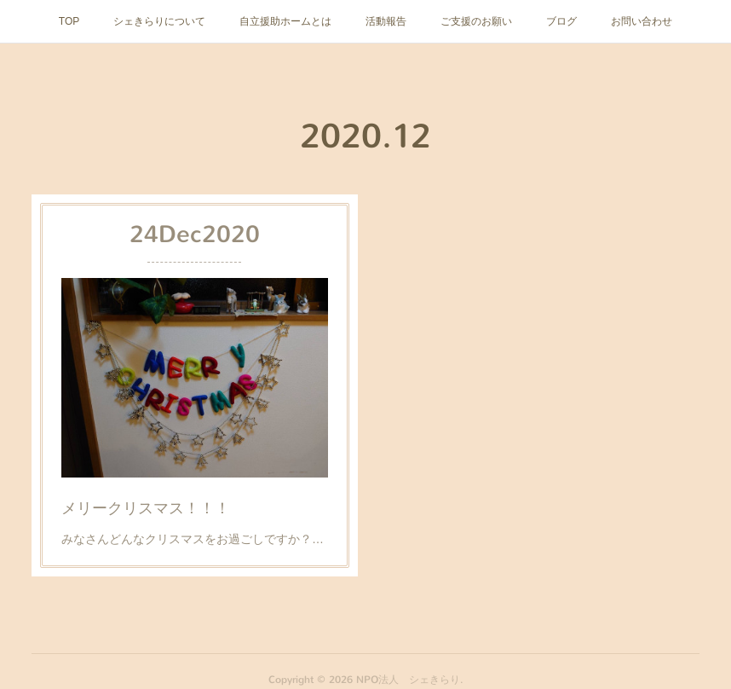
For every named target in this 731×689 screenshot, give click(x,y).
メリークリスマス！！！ (147, 504)
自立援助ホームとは (285, 21)
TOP (69, 21)
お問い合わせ (641, 21)
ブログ (561, 21)
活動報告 (386, 21)
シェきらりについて (159, 21)
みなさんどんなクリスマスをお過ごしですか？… (192, 535)
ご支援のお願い (476, 21)
